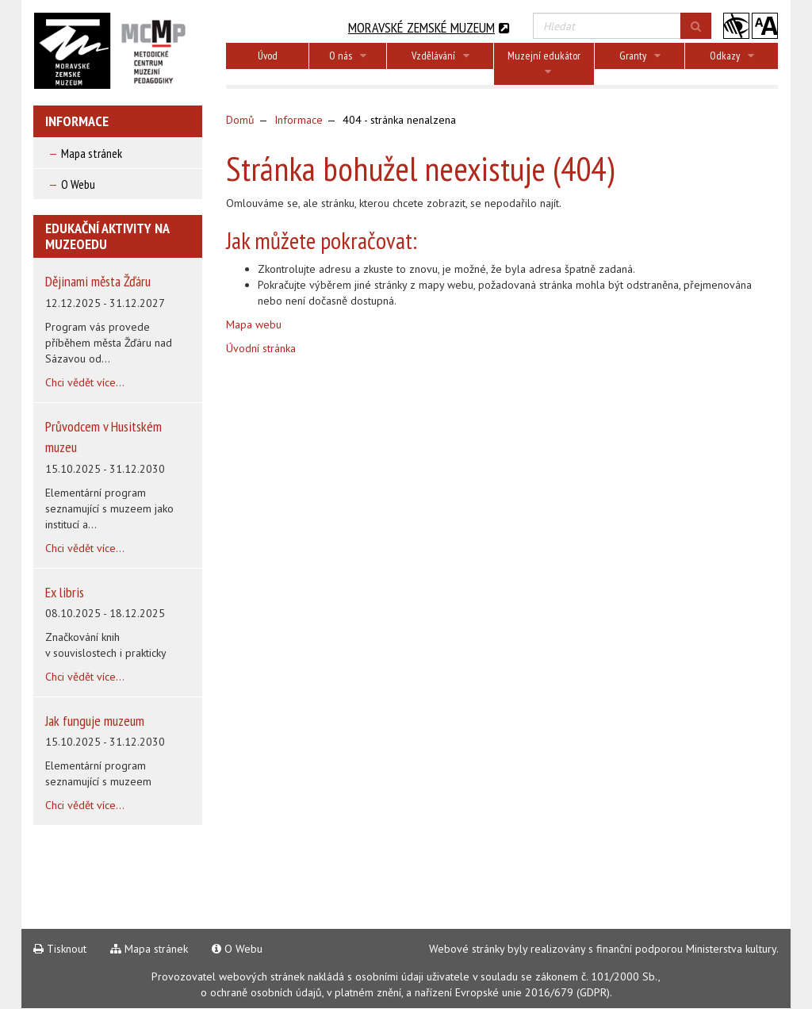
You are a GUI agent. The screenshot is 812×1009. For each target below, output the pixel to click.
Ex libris (64, 592)
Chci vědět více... (84, 382)
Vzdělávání (440, 55)
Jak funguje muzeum (94, 721)
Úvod (268, 55)
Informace (298, 120)
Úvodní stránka (261, 348)
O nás (347, 55)
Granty (640, 55)
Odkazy (732, 55)
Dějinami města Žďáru (98, 281)
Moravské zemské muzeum (428, 27)
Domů (240, 120)
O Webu (78, 184)
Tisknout (59, 949)
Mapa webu (254, 324)
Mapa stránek (91, 153)
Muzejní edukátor (544, 62)
